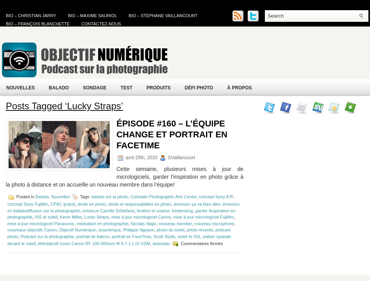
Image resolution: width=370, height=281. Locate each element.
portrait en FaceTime (131, 236)
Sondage (95, 88)
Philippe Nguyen (138, 230)
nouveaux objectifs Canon (32, 230)
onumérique (109, 230)
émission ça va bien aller (197, 204)
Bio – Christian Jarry (31, 15)
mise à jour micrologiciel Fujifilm (203, 217)
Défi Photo (199, 88)
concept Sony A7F (216, 196)
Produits (158, 88)
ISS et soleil (46, 217)
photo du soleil (170, 230)
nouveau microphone (214, 223)
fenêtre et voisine (153, 210)
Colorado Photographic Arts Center (163, 196)
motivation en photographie (103, 223)
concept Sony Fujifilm (27, 204)
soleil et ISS (189, 236)
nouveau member (175, 223)
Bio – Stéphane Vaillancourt (163, 15)
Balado (59, 88)
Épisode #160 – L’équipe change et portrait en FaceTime (171, 134)
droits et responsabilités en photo (139, 204)
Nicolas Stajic (144, 223)
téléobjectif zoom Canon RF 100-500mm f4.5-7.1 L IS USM (94, 243)
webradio (161, 243)
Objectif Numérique (77, 230)
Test (126, 88)
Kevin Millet (71, 217)
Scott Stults (164, 236)
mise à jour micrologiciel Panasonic (40, 223)
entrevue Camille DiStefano (108, 210)
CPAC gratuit (63, 204)
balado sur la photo (110, 196)
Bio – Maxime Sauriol (92, 15)
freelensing (182, 210)
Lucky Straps (96, 217)
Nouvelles (20, 88)
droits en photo (92, 204)
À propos (239, 88)
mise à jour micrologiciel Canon (141, 217)
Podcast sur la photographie (47, 236)
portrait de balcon (92, 236)
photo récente (200, 230)
